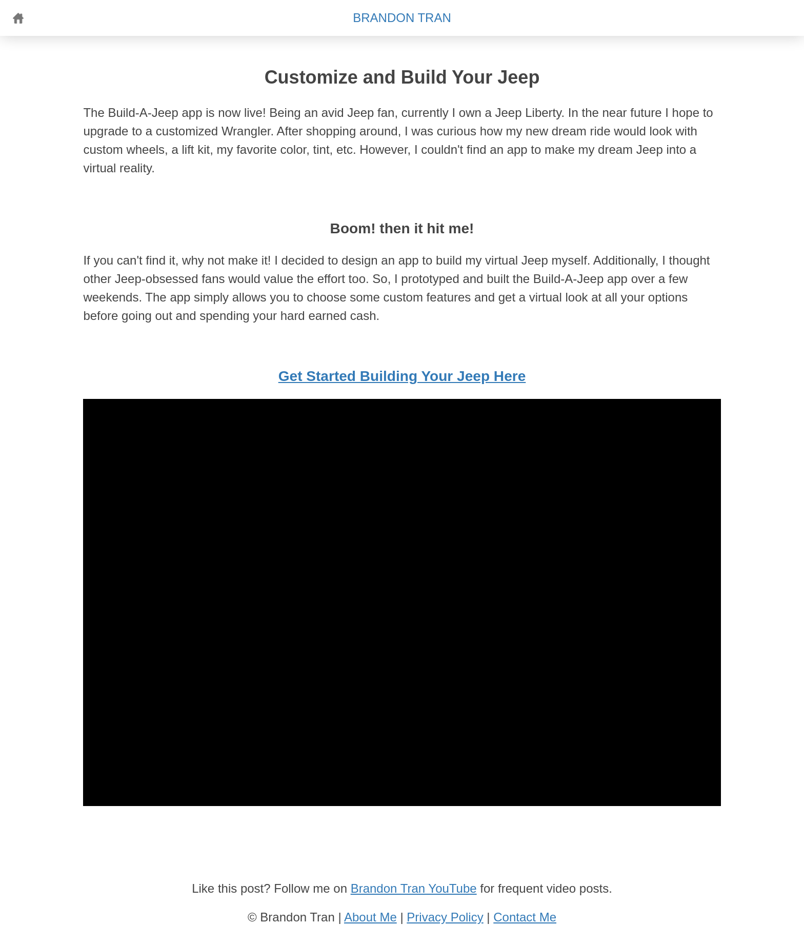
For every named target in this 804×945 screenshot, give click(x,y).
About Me (370, 917)
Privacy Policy (445, 917)
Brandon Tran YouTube (414, 888)
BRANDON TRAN (402, 18)
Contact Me (524, 917)
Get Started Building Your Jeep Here (402, 376)
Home (18, 18)
